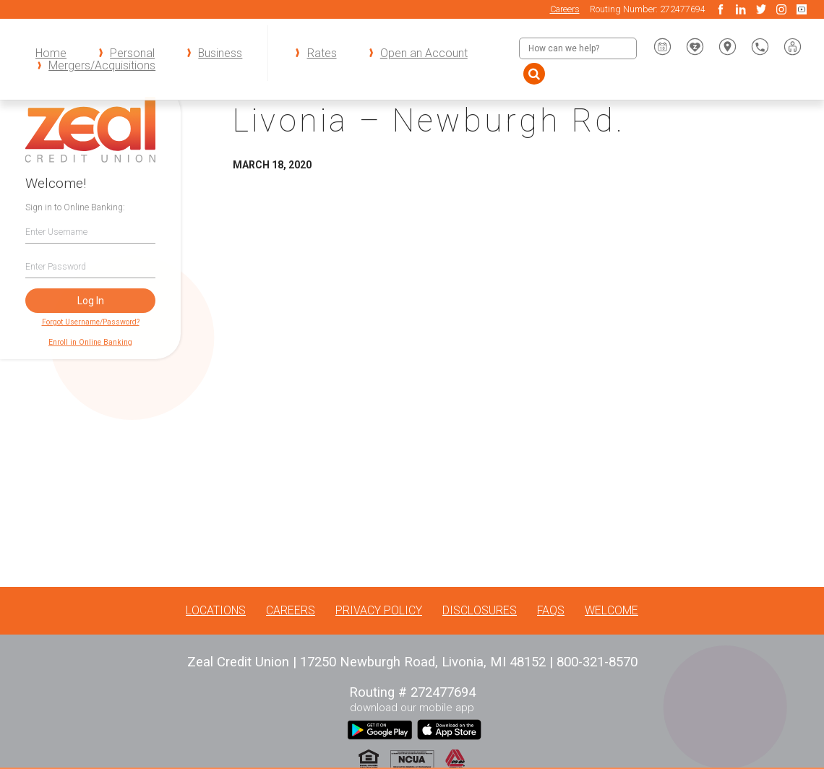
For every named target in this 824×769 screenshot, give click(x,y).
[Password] (90, 266)
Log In (90, 300)
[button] (793, 47)
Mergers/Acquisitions (101, 65)
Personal (132, 53)
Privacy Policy (378, 610)
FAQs (551, 610)
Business (220, 53)
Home (50, 53)
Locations (216, 610)
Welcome (611, 610)
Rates (322, 53)
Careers (565, 9)
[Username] (90, 231)
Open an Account (424, 53)
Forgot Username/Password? (91, 322)
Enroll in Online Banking (90, 342)
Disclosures (479, 610)
